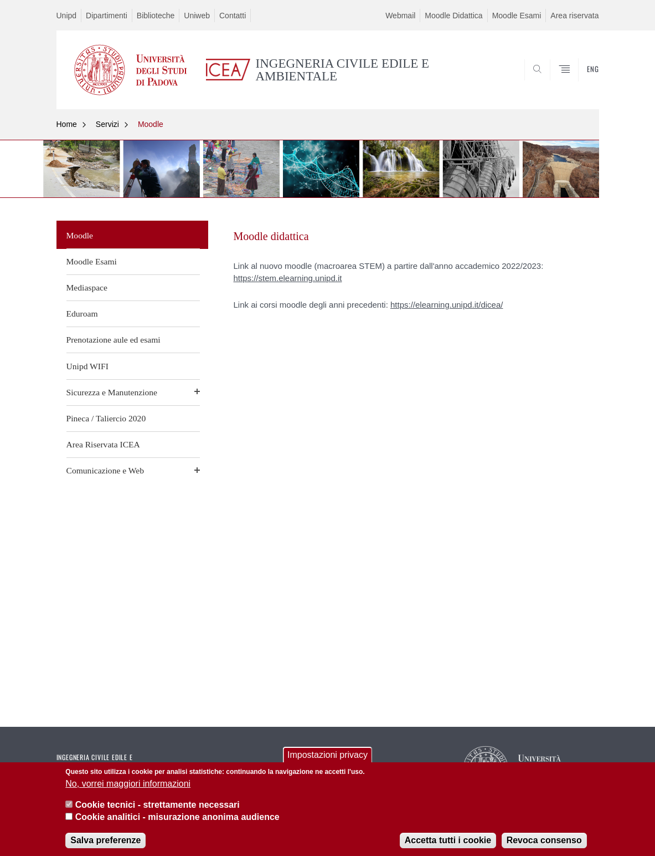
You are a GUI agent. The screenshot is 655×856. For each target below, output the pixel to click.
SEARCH (579, 82)
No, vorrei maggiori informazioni (127, 786)
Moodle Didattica (453, 15)
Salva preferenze (105, 842)
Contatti (232, 15)
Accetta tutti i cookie (448, 842)
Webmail (400, 15)
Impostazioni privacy (327, 757)
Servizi (107, 124)
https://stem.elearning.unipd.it (288, 278)
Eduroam (82, 313)
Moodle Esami (516, 15)
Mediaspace (86, 287)
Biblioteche (156, 15)
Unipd (66, 15)
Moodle (150, 124)
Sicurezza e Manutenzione (112, 392)
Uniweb (197, 15)
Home (66, 124)
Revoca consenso (544, 842)
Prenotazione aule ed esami (113, 339)
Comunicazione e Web (105, 470)
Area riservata (574, 15)
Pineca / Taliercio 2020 (106, 418)
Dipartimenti (106, 15)
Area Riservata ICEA (103, 444)
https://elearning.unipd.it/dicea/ (446, 304)
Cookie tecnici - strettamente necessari (157, 807)
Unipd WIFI (87, 366)
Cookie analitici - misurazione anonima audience (177, 819)
